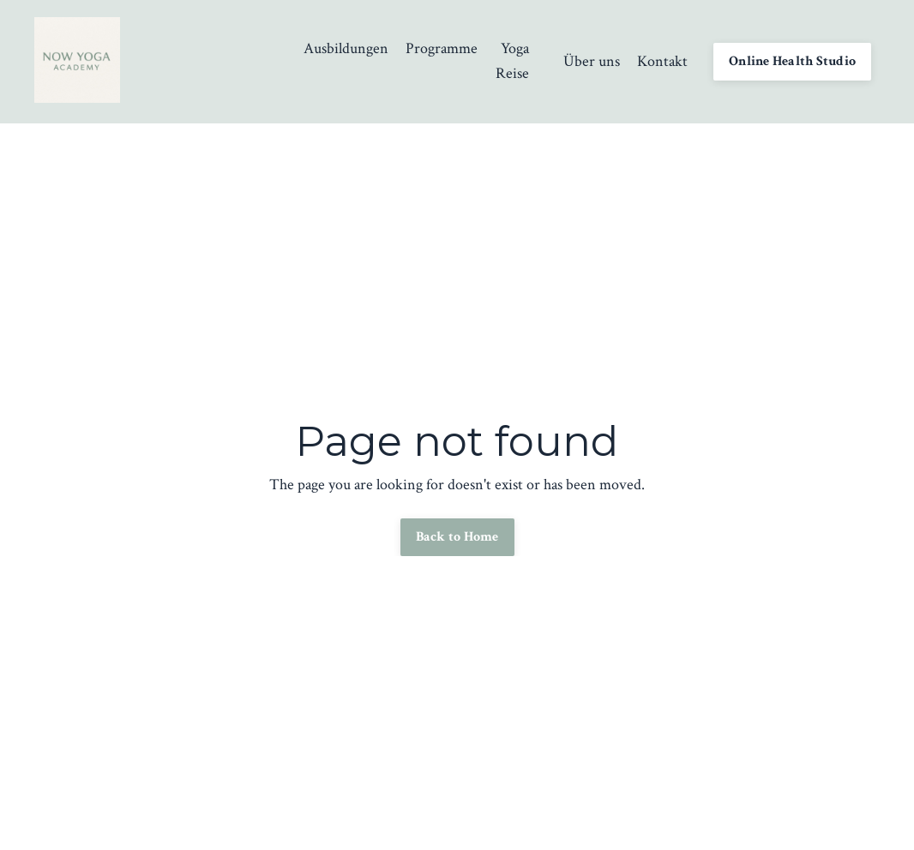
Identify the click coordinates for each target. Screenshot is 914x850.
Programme (442, 48)
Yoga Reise (512, 61)
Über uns (591, 61)
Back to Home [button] (457, 537)
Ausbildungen (346, 48)
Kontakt (662, 61)
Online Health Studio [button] (792, 61)
